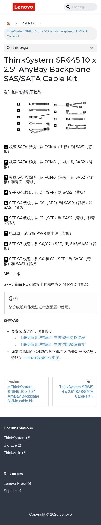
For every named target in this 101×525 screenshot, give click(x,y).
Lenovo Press (17, 483)
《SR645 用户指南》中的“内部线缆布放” (52, 344)
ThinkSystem (17, 438)
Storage (12, 445)
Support (12, 491)
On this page (17, 48)
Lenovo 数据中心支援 (41, 358)
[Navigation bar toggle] (7, 6)
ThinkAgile (14, 453)
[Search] (80, 7)
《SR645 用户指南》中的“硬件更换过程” (52, 337)
